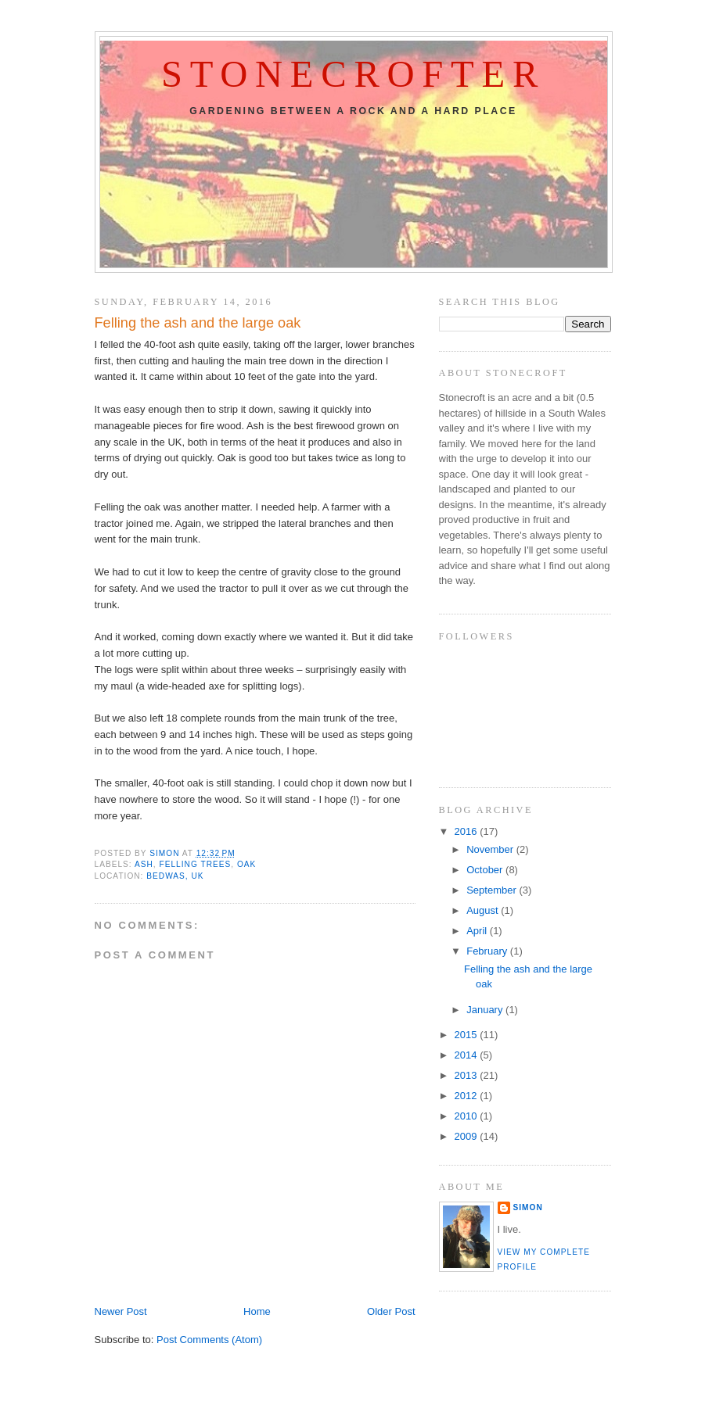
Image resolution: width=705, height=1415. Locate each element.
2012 (467, 1096)
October (485, 870)
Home (257, 1311)
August (483, 910)
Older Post (391, 1311)
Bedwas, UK (174, 876)
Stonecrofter (353, 74)
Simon (528, 1207)
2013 (467, 1075)
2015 (467, 1035)
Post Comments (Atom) (209, 1339)
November (491, 849)
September (492, 890)
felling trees (196, 864)
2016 (467, 831)
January (485, 1010)
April (478, 931)
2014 (467, 1055)
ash (144, 864)
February (488, 951)
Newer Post (121, 1311)
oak (246, 864)
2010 (467, 1116)
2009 (467, 1136)
